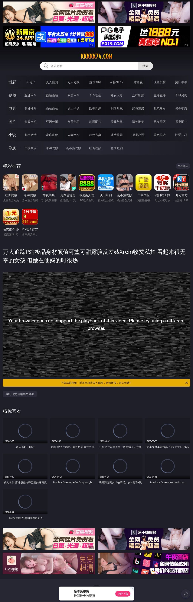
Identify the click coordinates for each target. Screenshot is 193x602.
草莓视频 (52, 148)
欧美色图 (73, 122)
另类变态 (181, 108)
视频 (12, 95)
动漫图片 (95, 122)
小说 (12, 134)
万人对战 (73, 82)
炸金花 (138, 82)
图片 (12, 121)
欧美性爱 (95, 108)
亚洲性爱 (31, 108)
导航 (12, 147)
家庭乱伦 (52, 135)
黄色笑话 (160, 135)
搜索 (145, 66)
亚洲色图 (52, 122)
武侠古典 (95, 135)
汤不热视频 (73, 148)
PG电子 (30, 82)
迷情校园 (117, 135)
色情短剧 (117, 148)
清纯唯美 (138, 122)
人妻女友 (73, 135)
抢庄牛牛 (181, 82)
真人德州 (52, 82)
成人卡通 (73, 108)
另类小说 (138, 135)
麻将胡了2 (116, 82)
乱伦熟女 (160, 108)
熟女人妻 (117, 95)
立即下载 (123, 593)
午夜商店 (31, 148)
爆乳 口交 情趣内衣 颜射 (19, 394)
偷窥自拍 (31, 122)
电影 (12, 108)
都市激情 (31, 135)
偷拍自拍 (52, 108)
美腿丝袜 (117, 122)
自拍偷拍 (52, 95)
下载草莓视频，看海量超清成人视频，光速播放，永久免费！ (124, 383)
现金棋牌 (160, 82)
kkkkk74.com (96, 56)
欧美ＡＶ (73, 95)
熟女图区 (160, 122)
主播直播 (160, 95)
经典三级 (138, 108)
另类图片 (181, 122)
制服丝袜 (117, 108)
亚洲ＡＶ (31, 95)
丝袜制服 (138, 95)
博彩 (12, 82)
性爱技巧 (181, 135)
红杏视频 (95, 148)
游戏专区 (95, 82)
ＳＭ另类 (181, 95)
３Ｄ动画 (95, 95)
